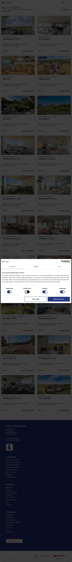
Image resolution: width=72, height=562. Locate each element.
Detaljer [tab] (36, 266)
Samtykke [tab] (12, 266)
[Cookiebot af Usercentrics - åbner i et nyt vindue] (62, 261)
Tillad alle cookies (58, 299)
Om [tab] (59, 266)
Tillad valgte (35, 299)
